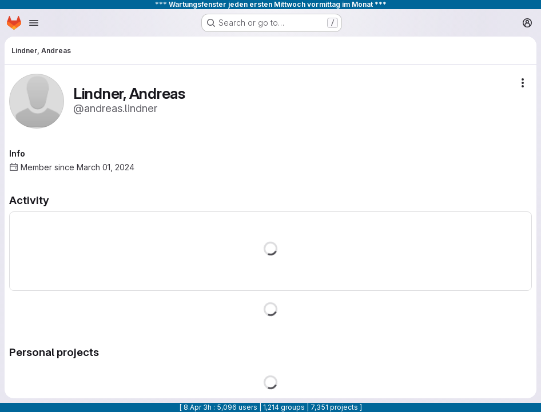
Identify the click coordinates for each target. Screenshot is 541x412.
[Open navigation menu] (34, 23)
